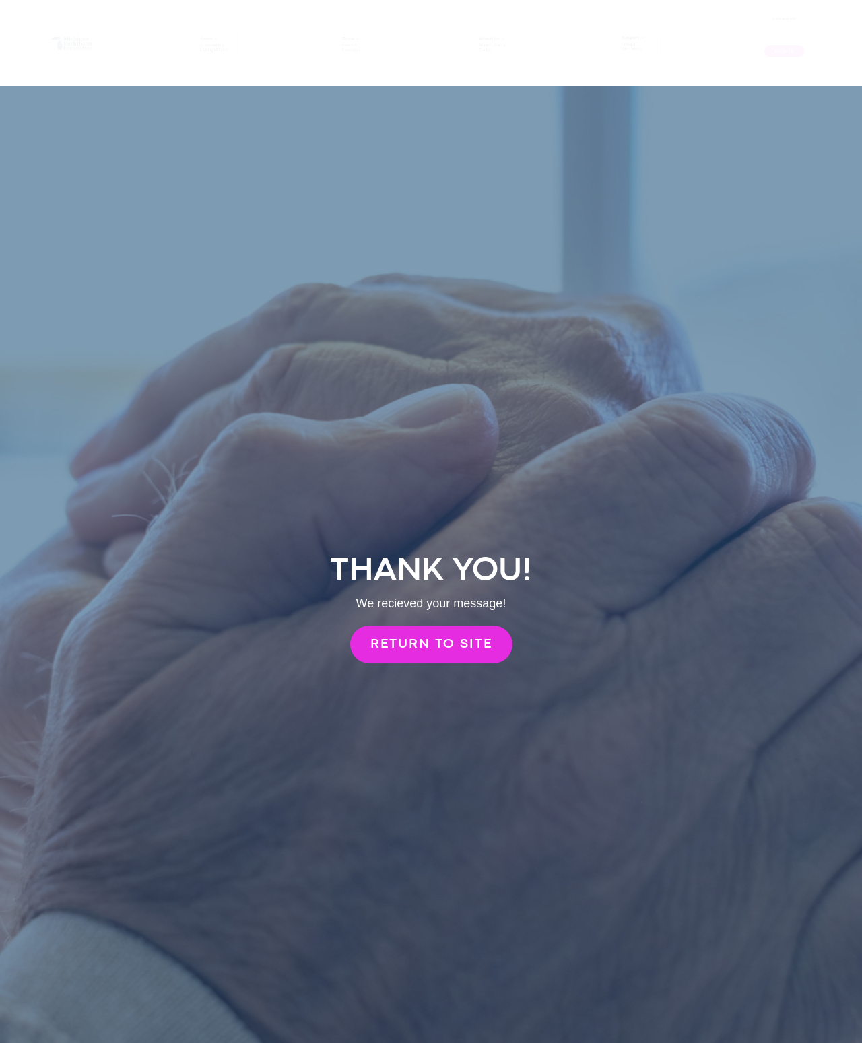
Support (623, 27)
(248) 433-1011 (784, 21)
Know (195, 30)
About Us (488, 29)
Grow (337, 31)
